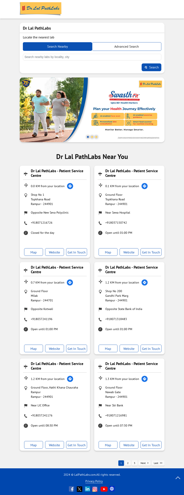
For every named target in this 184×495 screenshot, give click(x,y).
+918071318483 (116, 319)
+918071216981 (116, 415)
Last (156, 463)
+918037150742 (116, 223)
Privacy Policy (94, 481)
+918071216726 (41, 223)
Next (143, 463)
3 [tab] (96, 137)
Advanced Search (126, 46)
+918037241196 (41, 319)
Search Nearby (57, 46)
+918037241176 (41, 415)
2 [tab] (92, 137)
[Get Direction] (70, 186)
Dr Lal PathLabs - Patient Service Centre (57, 173)
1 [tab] (88, 137)
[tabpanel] (92, 109)
